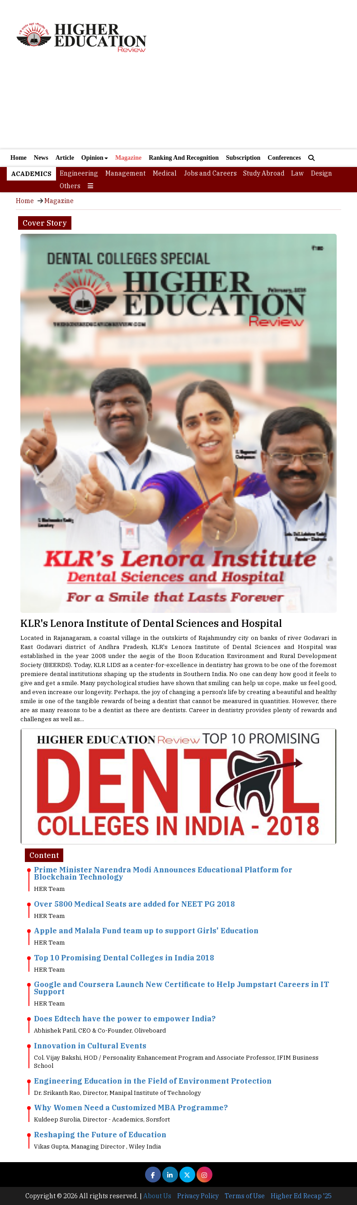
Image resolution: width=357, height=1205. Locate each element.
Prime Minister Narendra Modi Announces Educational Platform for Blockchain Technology (163, 873)
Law (297, 173)
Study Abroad (264, 173)
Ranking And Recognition (184, 157)
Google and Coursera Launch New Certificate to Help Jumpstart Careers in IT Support (181, 988)
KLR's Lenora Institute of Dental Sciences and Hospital (151, 623)
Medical (165, 173)
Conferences (284, 157)
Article (65, 157)
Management (125, 173)
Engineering (79, 173)
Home (18, 157)
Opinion (94, 157)
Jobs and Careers (210, 173)
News (41, 157)
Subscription (243, 157)
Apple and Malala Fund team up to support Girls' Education (146, 930)
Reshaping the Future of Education (100, 1134)
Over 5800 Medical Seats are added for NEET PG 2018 (134, 903)
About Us (157, 1196)
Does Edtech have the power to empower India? (125, 1018)
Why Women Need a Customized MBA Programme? (131, 1107)
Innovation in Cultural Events (90, 1045)
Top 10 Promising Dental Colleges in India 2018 (124, 957)
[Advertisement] (178, 107)
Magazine (128, 157)
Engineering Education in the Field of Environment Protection (153, 1080)
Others (70, 186)
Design (321, 173)
